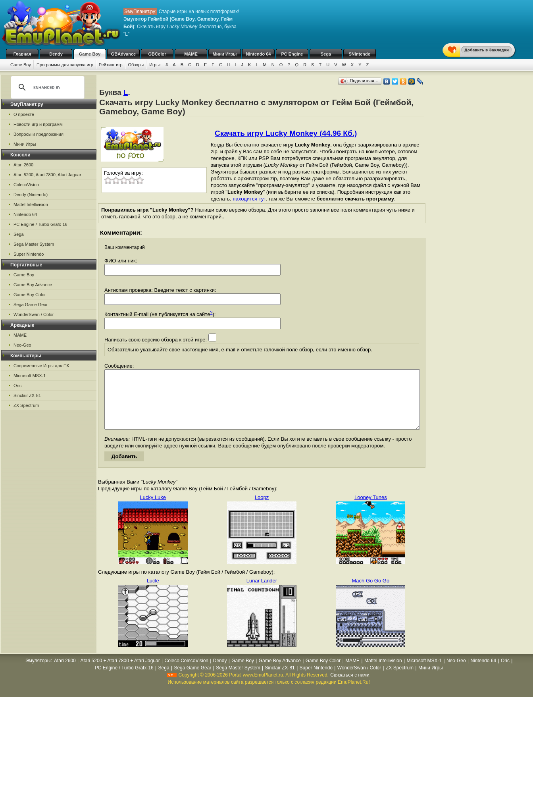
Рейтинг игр (111, 64)
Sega (326, 54)
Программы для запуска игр (65, 64)
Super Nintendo (28, 254)
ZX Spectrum (26, 405)
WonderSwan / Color (33, 314)
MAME (191, 54)
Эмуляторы (37, 672)
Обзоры (136, 64)
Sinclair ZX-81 (27, 395)
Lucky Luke (153, 509)
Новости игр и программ (38, 124)
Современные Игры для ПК (41, 365)
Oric (17, 385)
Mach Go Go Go (371, 593)
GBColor (157, 54)
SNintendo (360, 54)
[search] (46, 87)
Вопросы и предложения (38, 134)
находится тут (249, 199)
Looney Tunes (370, 509)
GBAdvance (123, 54)
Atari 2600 (23, 164)
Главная (22, 54)
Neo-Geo (22, 345)
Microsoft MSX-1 (29, 375)
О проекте (23, 114)
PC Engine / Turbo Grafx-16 (40, 224)
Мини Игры (225, 54)
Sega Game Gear (30, 304)
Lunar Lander (261, 593)
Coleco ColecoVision (186, 672)
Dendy (56, 54)
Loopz (262, 509)
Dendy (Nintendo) (30, 194)
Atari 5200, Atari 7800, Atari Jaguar (47, 174)
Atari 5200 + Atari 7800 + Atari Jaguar (120, 672)
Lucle (153, 593)
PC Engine (292, 54)
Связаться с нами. (350, 687)
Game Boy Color (29, 294)
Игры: (155, 64)
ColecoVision (26, 184)
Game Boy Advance (32, 284)
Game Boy (89, 54)
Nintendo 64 (258, 54)
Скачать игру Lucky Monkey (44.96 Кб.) (286, 133)
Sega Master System (33, 244)
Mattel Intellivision (30, 204)
